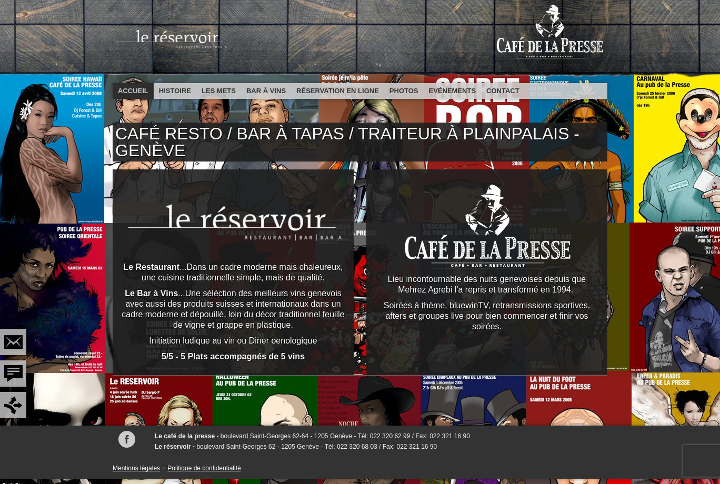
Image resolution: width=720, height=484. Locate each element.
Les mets (219, 91)
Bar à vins (266, 91)
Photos (403, 91)
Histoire (175, 91)
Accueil (133, 91)
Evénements (452, 91)
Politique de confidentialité (204, 468)
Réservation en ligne (337, 91)
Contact (502, 91)
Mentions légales (136, 468)
